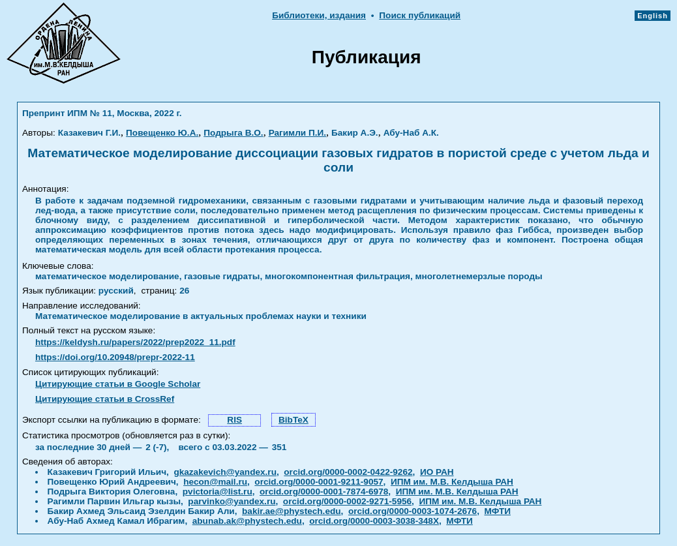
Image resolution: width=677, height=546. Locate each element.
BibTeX (293, 420)
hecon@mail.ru (215, 482)
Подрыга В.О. (233, 133)
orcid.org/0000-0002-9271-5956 (347, 501)
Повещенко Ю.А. (162, 133)
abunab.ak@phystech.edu (247, 521)
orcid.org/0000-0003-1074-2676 (412, 511)
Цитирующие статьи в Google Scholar (117, 384)
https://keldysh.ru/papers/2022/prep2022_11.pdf (135, 342)
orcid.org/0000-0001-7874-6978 (324, 491)
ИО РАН (437, 472)
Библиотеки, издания (319, 15)
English (652, 16)
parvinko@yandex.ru (231, 501)
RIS (234, 420)
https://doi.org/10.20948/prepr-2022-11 (115, 357)
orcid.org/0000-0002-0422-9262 (348, 472)
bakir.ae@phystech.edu (291, 511)
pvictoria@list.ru (217, 491)
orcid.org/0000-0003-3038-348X (374, 521)
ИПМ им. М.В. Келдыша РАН (452, 482)
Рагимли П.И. (297, 133)
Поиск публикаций (419, 15)
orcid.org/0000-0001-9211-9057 (318, 482)
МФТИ (497, 511)
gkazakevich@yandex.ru (225, 472)
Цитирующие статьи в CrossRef (104, 399)
